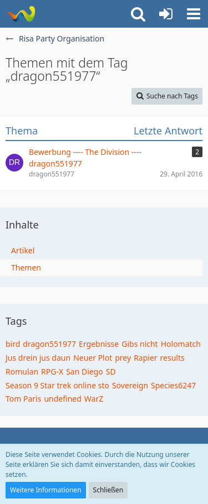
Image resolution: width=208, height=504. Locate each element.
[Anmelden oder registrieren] (166, 14)
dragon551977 (49, 344)
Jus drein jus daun (38, 357)
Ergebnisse (99, 344)
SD (111, 371)
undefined (62, 398)
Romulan (22, 371)
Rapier (145, 357)
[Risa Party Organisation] (20, 14)
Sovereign (130, 385)
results (172, 357)
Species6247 (173, 385)
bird (13, 344)
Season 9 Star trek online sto (57, 385)
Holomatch (181, 344)
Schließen (108, 490)
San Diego (84, 371)
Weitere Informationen (46, 490)
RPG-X (52, 371)
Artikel (22, 250)
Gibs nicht (139, 344)
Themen (26, 267)
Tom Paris (23, 398)
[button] (193, 14)
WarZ (93, 398)
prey (123, 357)
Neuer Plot (92, 357)
